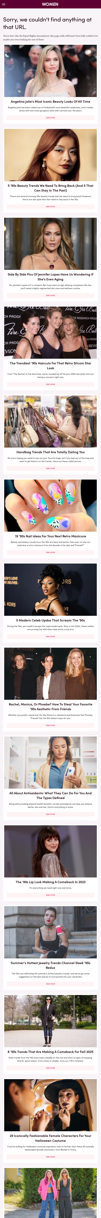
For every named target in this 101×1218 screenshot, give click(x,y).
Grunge (24, 1187)
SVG (47, 1193)
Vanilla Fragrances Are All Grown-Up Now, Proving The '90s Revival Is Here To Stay (75, 959)
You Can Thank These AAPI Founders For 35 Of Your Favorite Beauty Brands (26, 656)
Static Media (35, 1171)
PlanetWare (82, 1190)
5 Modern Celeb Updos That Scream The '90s (26, 293)
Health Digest (37, 1187)
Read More (26, 111)
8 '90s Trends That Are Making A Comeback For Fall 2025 (75, 441)
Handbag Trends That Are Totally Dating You (26, 227)
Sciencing (13, 1193)
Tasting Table (58, 1193)
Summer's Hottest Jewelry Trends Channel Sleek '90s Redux (26, 441)
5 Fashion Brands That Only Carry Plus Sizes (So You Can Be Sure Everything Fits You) (75, 808)
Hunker (65, 1187)
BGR (11, 1184)
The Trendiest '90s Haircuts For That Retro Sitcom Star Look (75, 154)
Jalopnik (85, 1187)
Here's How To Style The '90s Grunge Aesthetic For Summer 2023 (75, 512)
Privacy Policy (55, 1166)
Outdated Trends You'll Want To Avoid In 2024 (26, 1108)
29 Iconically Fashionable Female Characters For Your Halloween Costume (26, 512)
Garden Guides (84, 1184)
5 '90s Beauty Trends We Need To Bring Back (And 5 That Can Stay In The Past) (75, 81)
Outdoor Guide (66, 1190)
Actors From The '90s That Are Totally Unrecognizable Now (26, 583)
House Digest (52, 1187)
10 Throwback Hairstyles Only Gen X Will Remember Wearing (75, 583)
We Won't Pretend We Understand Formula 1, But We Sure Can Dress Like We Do (75, 884)
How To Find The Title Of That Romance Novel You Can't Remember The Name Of (26, 1035)
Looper (14, 1190)
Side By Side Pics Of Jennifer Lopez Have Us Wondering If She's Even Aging (26, 156)
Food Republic (68, 1184)
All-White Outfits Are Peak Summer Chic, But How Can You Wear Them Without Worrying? (75, 1113)
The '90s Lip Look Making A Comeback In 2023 (75, 368)
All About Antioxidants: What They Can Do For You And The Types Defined (26, 371)
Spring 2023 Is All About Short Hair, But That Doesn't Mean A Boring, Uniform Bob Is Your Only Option (75, 730)
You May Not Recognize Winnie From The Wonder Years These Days (26, 726)
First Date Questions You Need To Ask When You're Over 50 (75, 653)
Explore (45, 1184)
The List (88, 1193)
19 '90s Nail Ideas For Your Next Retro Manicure (74, 227)
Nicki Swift (52, 1190)
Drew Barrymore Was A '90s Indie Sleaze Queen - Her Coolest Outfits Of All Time (26, 808)
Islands (75, 1187)
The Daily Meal (74, 1193)
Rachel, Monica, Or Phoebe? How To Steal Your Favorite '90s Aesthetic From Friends (75, 298)
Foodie (55, 1184)
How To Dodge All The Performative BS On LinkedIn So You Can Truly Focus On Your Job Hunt (75, 1035)
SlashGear (37, 1193)
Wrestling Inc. (63, 1196)
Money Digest (37, 1190)
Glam (15, 1187)
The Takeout (40, 1196)
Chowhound (21, 1184)
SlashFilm (25, 1193)
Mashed (24, 1190)
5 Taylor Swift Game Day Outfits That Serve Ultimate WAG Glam (26, 957)
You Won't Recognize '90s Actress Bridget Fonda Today (26, 881)
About (41, 1166)
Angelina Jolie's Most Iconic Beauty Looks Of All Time (26, 79)
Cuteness (34, 1184)
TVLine (51, 1196)
